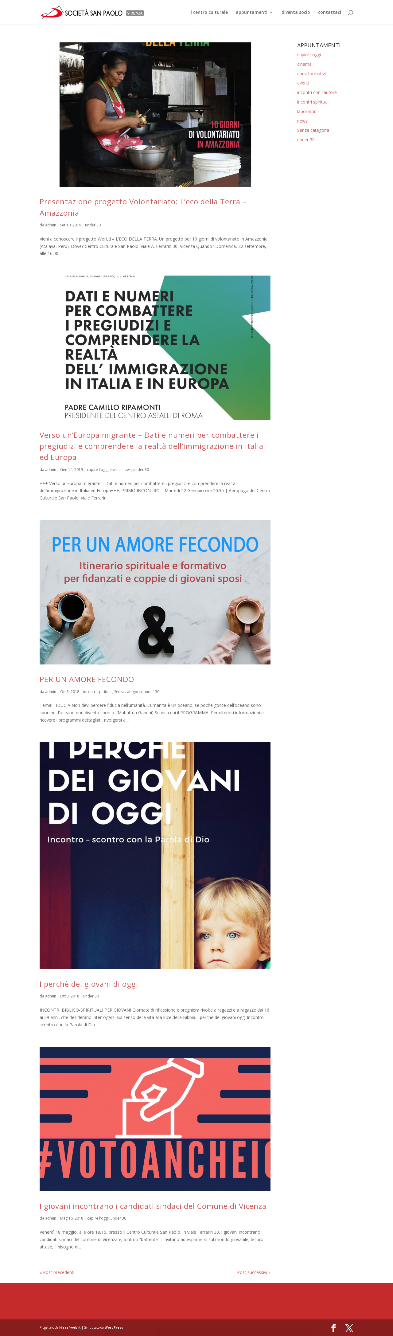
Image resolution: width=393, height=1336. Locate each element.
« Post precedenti (57, 1272)
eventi (115, 469)
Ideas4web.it (70, 1327)
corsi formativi (311, 73)
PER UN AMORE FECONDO (87, 679)
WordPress (114, 1327)
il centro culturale (208, 12)
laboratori (307, 111)
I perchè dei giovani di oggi (89, 984)
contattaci (329, 12)
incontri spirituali (97, 691)
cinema (304, 64)
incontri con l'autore (317, 92)
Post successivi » (253, 1272)
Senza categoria (128, 691)
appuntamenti (251, 12)
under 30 (93, 225)
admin (50, 225)
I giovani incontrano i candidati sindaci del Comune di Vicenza (153, 1206)
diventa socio (296, 12)
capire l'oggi (97, 469)
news (127, 469)
